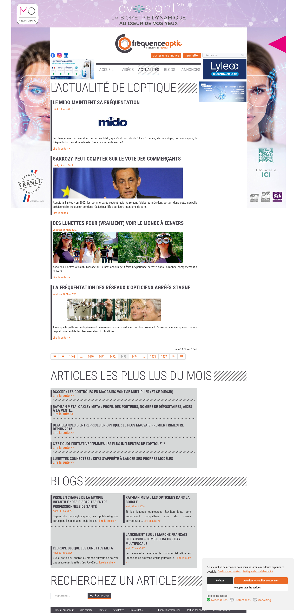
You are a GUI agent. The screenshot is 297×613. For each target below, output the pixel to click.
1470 (91, 356)
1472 (113, 356)
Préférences (243, 600)
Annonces (190, 69)
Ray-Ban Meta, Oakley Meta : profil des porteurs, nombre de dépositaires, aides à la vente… (122, 408)
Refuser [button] (220, 580)
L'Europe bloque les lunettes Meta (83, 548)
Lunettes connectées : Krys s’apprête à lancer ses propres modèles (113, 459)
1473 (123, 356)
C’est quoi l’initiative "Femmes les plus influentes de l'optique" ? (109, 444)
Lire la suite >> (61, 148)
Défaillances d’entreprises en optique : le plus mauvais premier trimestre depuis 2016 (118, 427)
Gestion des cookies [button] (229, 571)
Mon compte (86, 610)
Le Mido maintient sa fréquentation (96, 102)
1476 (153, 356)
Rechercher (99, 595)
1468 (72, 356)
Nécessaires (219, 600)
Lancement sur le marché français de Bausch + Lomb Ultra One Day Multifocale (156, 539)
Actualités (148, 69)
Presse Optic (136, 610)
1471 (102, 356)
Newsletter (118, 610)
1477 (164, 356)
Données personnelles (169, 610)
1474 (134, 356)
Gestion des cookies (196, 610)
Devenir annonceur (64, 610)
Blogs (169, 69)
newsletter (192, 55)
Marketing (264, 600)
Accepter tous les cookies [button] (247, 587)
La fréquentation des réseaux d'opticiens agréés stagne (121, 287)
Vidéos (127, 69)
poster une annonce (166, 55)
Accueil (106, 69)
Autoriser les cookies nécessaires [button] (261, 580)
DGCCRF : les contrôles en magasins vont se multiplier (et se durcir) (113, 392)
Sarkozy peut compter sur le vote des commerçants (117, 158)
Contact (103, 610)
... (81, 356)
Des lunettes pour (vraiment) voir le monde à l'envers (118, 223)
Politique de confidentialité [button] (258, 571)
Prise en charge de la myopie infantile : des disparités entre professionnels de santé (80, 502)
